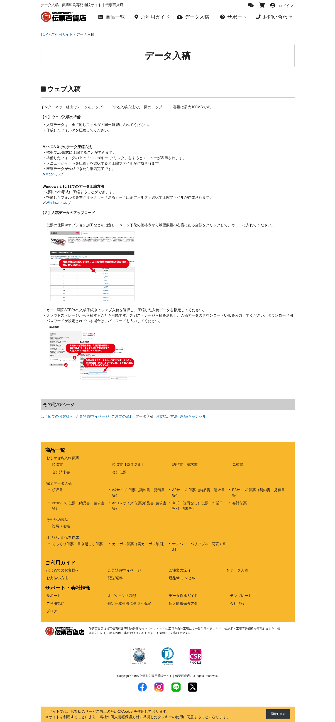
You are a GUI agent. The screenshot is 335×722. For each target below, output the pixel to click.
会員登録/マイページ (92, 411)
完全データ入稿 (59, 478)
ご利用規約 (55, 598)
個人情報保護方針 (183, 598)
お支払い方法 (167, 411)
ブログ (51, 606)
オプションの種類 (122, 590)
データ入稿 (239, 565)
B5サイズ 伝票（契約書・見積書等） (258, 487)
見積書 (237, 459)
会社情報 (237, 598)
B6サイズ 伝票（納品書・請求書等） (78, 500)
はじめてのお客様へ (57, 411)
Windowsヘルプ (58, 198)
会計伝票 (119, 467)
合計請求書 (61, 467)
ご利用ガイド (60, 557)
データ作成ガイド (183, 590)
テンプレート (241, 590)
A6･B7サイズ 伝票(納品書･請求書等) (139, 500)
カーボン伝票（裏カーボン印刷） (139, 539)
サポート (53, 590)
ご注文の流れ (122, 411)
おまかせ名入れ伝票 (62, 453)
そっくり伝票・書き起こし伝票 (77, 539)
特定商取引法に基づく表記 (129, 598)
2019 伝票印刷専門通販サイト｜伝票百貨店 (161, 670)
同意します (276, 714)
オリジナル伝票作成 (62, 532)
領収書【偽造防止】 (128, 459)
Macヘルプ (54, 169)
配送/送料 (115, 573)
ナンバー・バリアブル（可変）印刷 (199, 541)
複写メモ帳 (61, 521)
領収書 (57, 459)
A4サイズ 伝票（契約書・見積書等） (138, 487)
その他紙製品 (57, 514)
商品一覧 (55, 445)
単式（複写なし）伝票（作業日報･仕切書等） (197, 500)
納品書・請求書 (185, 459)
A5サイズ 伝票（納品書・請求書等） (198, 487)
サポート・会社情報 (68, 583)
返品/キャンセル (193, 411)
